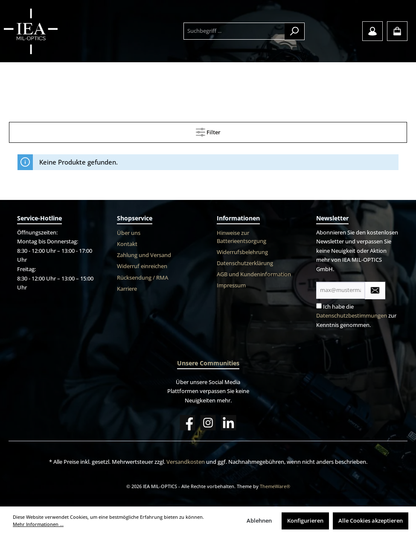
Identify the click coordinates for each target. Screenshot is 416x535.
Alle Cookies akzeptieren (370, 520)
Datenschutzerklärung (245, 263)
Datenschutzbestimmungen (351, 315)
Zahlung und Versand (144, 255)
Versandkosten (185, 462)
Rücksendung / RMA (142, 277)
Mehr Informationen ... (38, 524)
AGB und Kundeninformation (254, 274)
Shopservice (134, 218)
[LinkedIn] (228, 422)
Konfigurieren (305, 520)
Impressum (231, 285)
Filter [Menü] (208, 130)
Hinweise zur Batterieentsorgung (241, 237)
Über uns (128, 233)
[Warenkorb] (397, 31)
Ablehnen (259, 520)
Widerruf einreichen (142, 266)
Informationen (238, 218)
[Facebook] (187, 422)
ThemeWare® (275, 486)
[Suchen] (295, 31)
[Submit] (375, 290)
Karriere (127, 288)
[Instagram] (208, 422)
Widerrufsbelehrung (242, 252)
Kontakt (127, 244)
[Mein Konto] (372, 31)
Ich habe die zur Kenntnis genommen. (356, 316)
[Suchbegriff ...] (234, 31)
